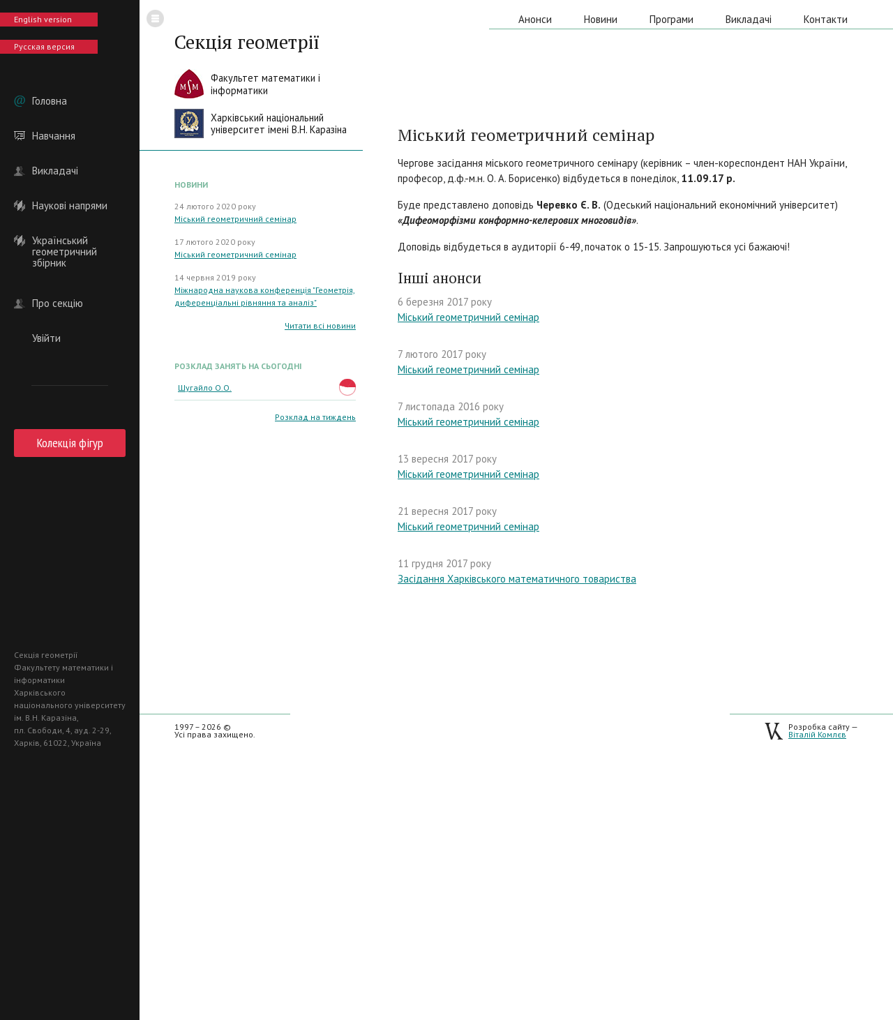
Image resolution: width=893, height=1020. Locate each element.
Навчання (53, 136)
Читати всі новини (320, 325)
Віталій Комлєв (817, 734)
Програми (671, 19)
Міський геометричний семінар (235, 218)
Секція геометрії (247, 41)
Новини (600, 19)
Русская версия (44, 46)
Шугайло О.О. (205, 387)
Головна (49, 101)
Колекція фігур (70, 443)
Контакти (826, 19)
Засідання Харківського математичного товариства (517, 578)
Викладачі (55, 171)
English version (43, 19)
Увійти (46, 338)
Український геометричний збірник (64, 240)
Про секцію (57, 303)
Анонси (535, 19)
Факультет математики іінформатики (265, 84)
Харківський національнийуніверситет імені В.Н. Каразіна (279, 124)
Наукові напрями (69, 205)
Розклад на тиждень (315, 417)
